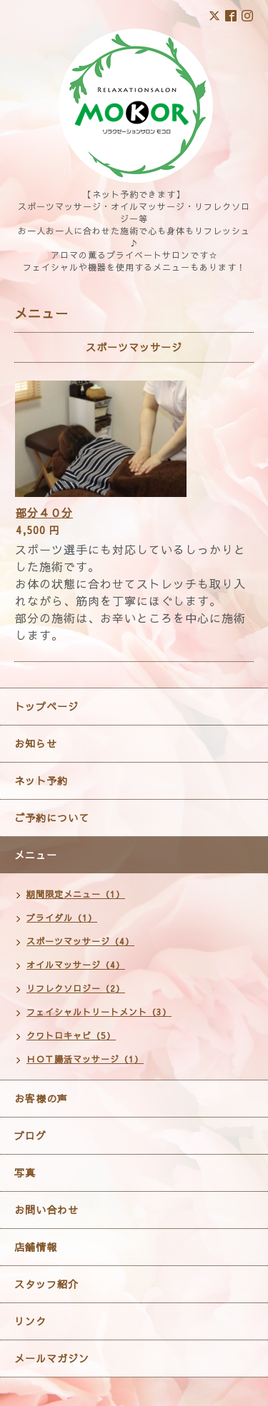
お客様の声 (41, 1098)
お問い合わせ (46, 1209)
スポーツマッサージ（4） (80, 941)
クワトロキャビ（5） (71, 1035)
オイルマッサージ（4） (75, 964)
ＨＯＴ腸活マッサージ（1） (85, 1059)
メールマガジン (51, 1358)
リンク (30, 1321)
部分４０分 (44, 512)
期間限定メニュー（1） (75, 894)
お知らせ (35, 743)
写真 (25, 1172)
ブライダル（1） (61, 917)
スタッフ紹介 (46, 1284)
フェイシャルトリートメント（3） (99, 1012)
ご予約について (51, 817)
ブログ (30, 1135)
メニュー (35, 855)
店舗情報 (35, 1247)
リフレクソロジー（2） (75, 988)
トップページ (46, 706)
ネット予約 (41, 780)
